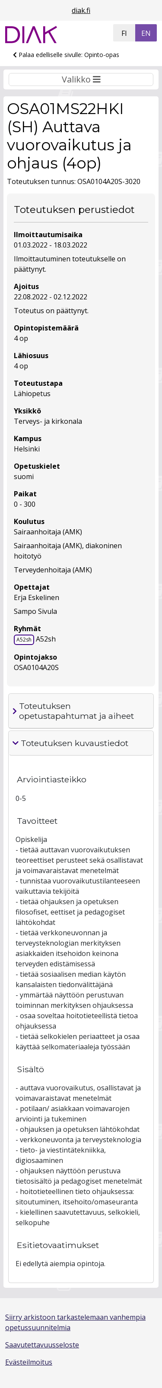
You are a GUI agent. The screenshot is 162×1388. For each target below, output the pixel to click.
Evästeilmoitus (28, 1362)
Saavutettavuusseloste (42, 1345)
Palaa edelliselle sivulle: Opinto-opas (66, 55)
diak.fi (81, 10)
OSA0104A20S (36, 667)
